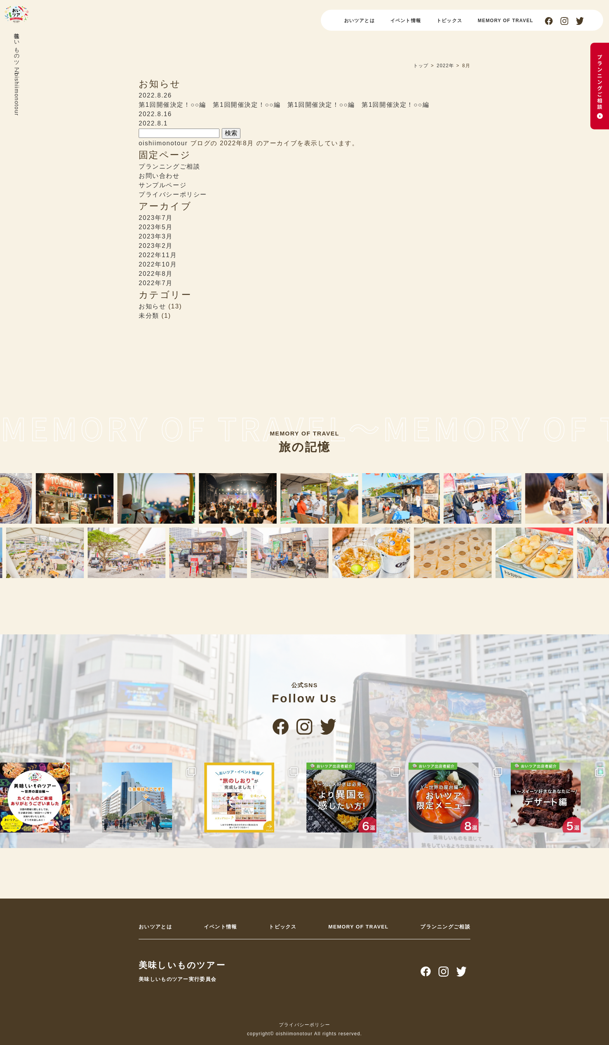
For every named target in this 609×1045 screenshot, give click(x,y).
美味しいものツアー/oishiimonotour (17, 72)
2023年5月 (156, 227)
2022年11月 (158, 255)
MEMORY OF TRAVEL (505, 20)
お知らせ (152, 306)
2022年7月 (156, 283)
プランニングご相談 (169, 166)
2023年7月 (156, 217)
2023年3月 (156, 236)
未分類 (149, 315)
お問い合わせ (159, 175)
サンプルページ (162, 185)
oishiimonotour (163, 143)
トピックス (449, 20)
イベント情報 (405, 20)
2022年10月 (158, 264)
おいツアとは (359, 20)
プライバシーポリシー (173, 194)
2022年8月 (156, 273)
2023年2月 (156, 245)
